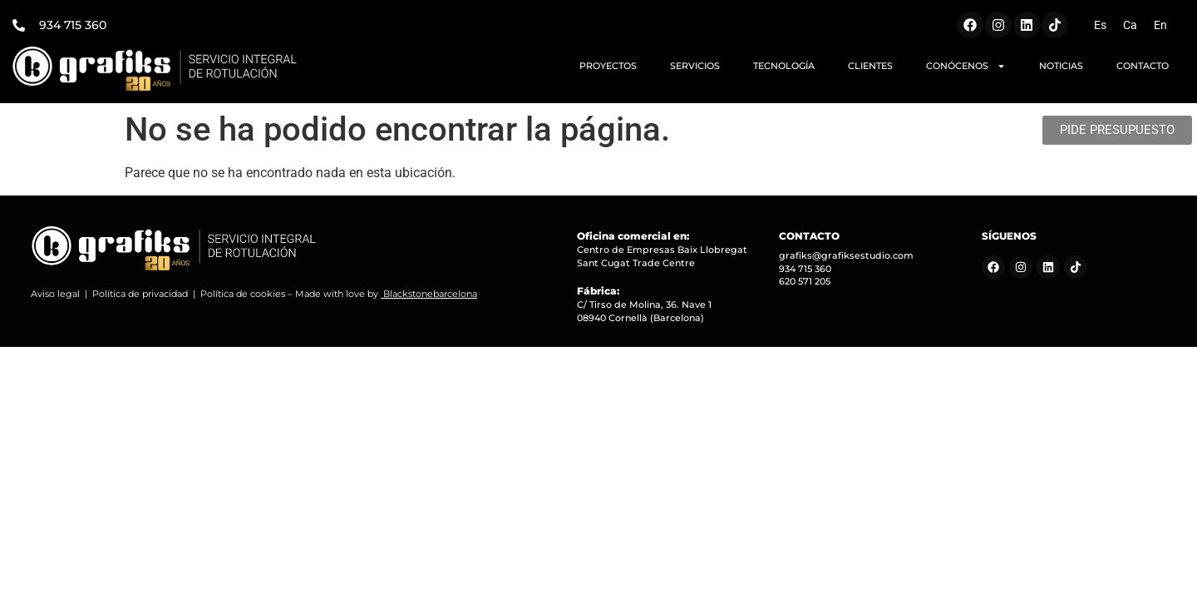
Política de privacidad (140, 294)
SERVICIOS (695, 66)
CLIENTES (870, 66)
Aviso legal (55, 294)
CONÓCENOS (966, 66)
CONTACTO (1142, 66)
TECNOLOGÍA (784, 66)
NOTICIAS (1061, 66)
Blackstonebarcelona (430, 294)
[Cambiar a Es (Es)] (1100, 25)
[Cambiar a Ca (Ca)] (1130, 25)
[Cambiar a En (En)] (1160, 25)
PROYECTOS (608, 66)
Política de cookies (242, 294)
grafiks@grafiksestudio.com (846, 255)
